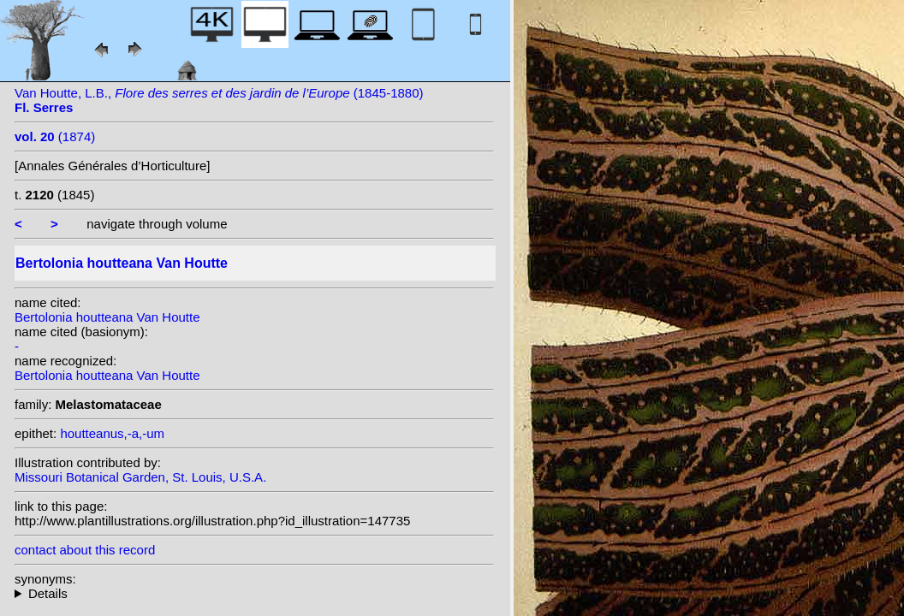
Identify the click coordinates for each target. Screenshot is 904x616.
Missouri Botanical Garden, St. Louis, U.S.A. (140, 477)
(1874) (55, 136)
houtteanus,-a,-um (112, 433)
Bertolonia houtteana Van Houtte (107, 317)
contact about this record (85, 549)
